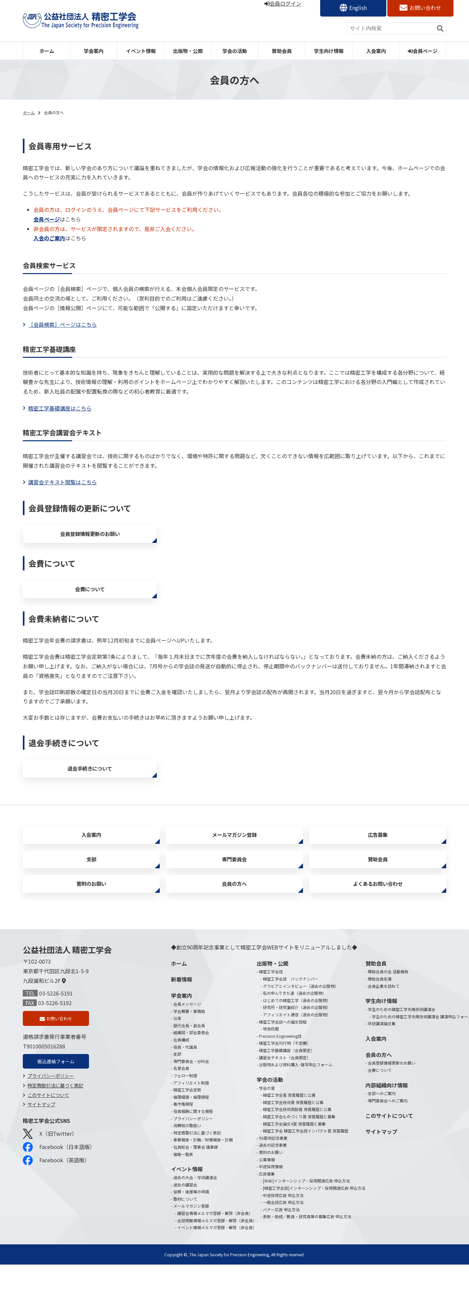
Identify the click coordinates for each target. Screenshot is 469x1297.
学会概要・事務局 (189, 1043)
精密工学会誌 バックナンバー (291, 1011)
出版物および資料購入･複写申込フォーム (295, 1097)
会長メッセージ (187, 1036)
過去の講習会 (185, 1217)
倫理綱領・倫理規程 (191, 1129)
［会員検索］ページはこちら (62, 324)
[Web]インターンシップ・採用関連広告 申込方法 (306, 1213)
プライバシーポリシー (50, 1111)
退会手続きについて (89, 782)
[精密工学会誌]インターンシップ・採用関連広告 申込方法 (314, 1220)
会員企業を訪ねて (384, 1018)
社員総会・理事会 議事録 (195, 1179)
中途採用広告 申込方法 (283, 1227)
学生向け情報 (329, 50)
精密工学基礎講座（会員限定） (287, 1082)
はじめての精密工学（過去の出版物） (296, 1032)
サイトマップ (41, 1140)
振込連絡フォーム (56, 1096)
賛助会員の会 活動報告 (388, 1004)
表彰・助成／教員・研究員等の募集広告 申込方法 (307, 1249)
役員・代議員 (185, 1079)
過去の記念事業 (273, 1177)
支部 (91, 883)
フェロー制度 (185, 1107)
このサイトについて (48, 1130)
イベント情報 (141, 50)
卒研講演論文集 (382, 1056)
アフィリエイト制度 (191, 1115)
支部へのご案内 (382, 1126)
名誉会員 (181, 1100)
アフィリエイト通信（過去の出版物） (296, 1046)
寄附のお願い (91, 913)
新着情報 (181, 1012)
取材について (185, 1231)
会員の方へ (234, 913)
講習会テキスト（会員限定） (285, 1089)
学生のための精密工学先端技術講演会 (401, 1041)
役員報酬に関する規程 (193, 1143)
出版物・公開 (188, 50)
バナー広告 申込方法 (281, 1241)
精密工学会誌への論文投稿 (283, 1054)
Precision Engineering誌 (280, 1068)
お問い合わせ (425, 8)
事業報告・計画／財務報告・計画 (203, 1172)
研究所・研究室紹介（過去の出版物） (296, 1039)
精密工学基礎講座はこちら (60, 408)
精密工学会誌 (271, 1004)
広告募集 (378, 853)
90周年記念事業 (273, 1170)
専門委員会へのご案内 (387, 1132)
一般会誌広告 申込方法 (283, 1234)
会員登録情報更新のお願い (90, 536)
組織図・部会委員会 (191, 1065)
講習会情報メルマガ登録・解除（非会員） (215, 1245)
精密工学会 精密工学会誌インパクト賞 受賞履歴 (305, 1163)
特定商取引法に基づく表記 (55, 1121)
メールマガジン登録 (234, 853)
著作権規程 (183, 1136)
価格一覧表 (183, 1186)
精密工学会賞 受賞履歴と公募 (289, 1127)
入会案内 (376, 50)
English (358, 8)
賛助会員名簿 (380, 1011)
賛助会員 (282, 50)
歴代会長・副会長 (189, 1057)
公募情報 (267, 1191)
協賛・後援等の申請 (191, 1223)
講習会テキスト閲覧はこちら (62, 482)
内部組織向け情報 (386, 1117)
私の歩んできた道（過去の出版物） (294, 1025)
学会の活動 (234, 50)
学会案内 (94, 50)
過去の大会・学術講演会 (195, 1209)
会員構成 (181, 1072)
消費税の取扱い (187, 1157)
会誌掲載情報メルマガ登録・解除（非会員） (217, 1252)
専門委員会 (234, 883)
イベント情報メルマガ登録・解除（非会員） (217, 1259)
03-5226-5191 (56, 1026)
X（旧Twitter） (50, 1170)
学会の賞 (267, 1120)
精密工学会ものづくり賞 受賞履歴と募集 (299, 1148)
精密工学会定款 (187, 1122)
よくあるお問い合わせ (377, 913)
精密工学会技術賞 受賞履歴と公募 (293, 1134)
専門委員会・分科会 (191, 1093)
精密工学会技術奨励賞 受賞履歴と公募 (297, 1141)
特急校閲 (271, 1061)
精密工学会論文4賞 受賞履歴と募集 (294, 1156)
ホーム (46, 50)
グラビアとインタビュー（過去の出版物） (300, 1018)
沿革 (177, 1050)
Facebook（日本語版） (59, 1183)
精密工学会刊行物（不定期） (285, 1075)
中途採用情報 (271, 1198)
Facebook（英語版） (56, 1196)
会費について (89, 597)
